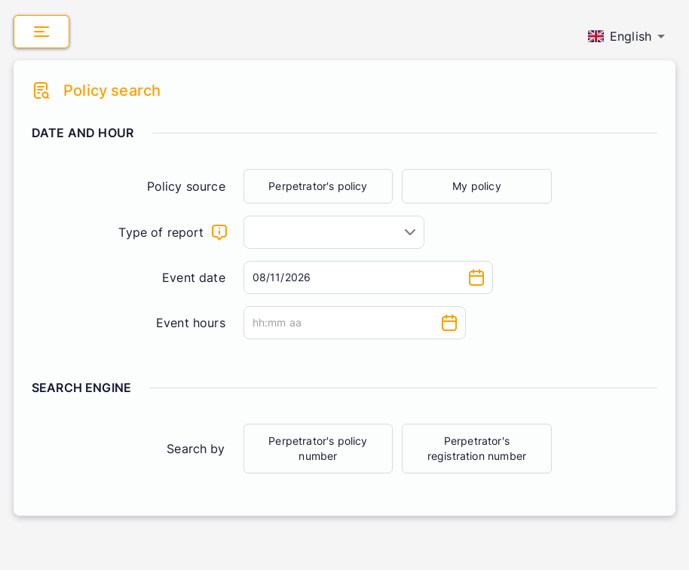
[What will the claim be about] (219, 232)
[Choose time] (449, 323)
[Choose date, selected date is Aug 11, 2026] (476, 277)
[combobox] (333, 232)
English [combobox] (619, 36)
